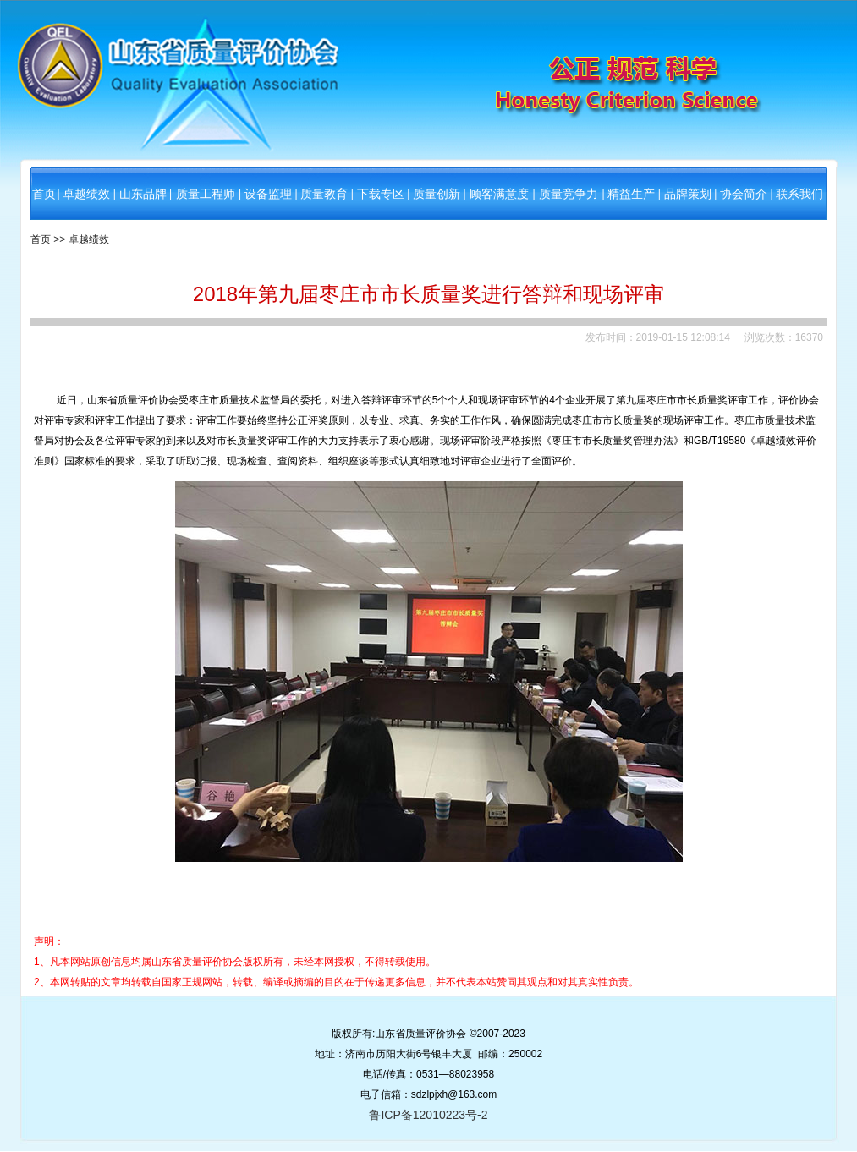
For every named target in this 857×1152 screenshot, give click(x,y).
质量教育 (324, 193)
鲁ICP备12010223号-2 (428, 1115)
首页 (44, 193)
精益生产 (631, 193)
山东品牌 (143, 193)
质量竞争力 (568, 193)
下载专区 (380, 193)
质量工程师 (205, 193)
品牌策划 (687, 193)
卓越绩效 (86, 193)
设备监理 (268, 193)
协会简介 (743, 193)
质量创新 (436, 193)
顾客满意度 (499, 193)
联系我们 (799, 193)
